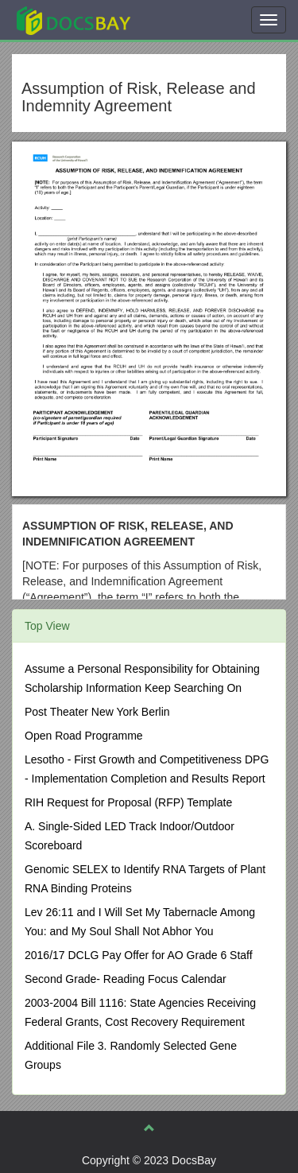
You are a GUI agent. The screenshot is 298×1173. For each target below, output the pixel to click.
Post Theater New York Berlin (97, 711)
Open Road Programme (84, 735)
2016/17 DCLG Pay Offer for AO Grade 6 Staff (139, 955)
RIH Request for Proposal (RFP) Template (128, 802)
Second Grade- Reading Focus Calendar (125, 979)
